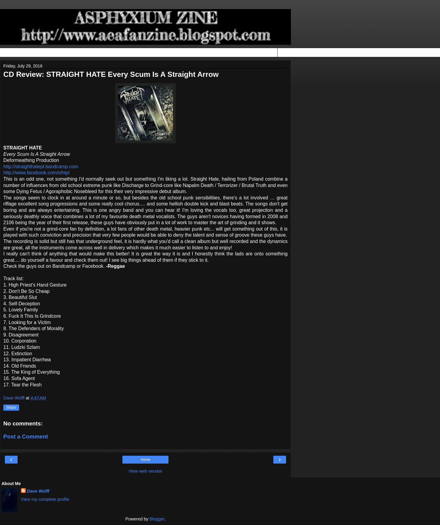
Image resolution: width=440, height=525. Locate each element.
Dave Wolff (38, 491)
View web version (145, 471)
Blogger (157, 519)
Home (145, 460)
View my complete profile (45, 499)
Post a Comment (25, 436)
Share (11, 407)
